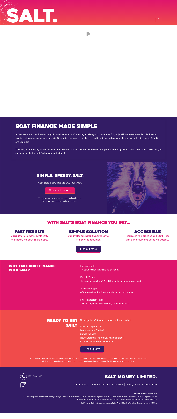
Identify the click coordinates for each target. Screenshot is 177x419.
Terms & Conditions (100, 391)
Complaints (117, 391)
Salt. (36, 18)
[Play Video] (88, 38)
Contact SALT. (81, 391)
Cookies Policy (149, 391)
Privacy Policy (133, 391)
